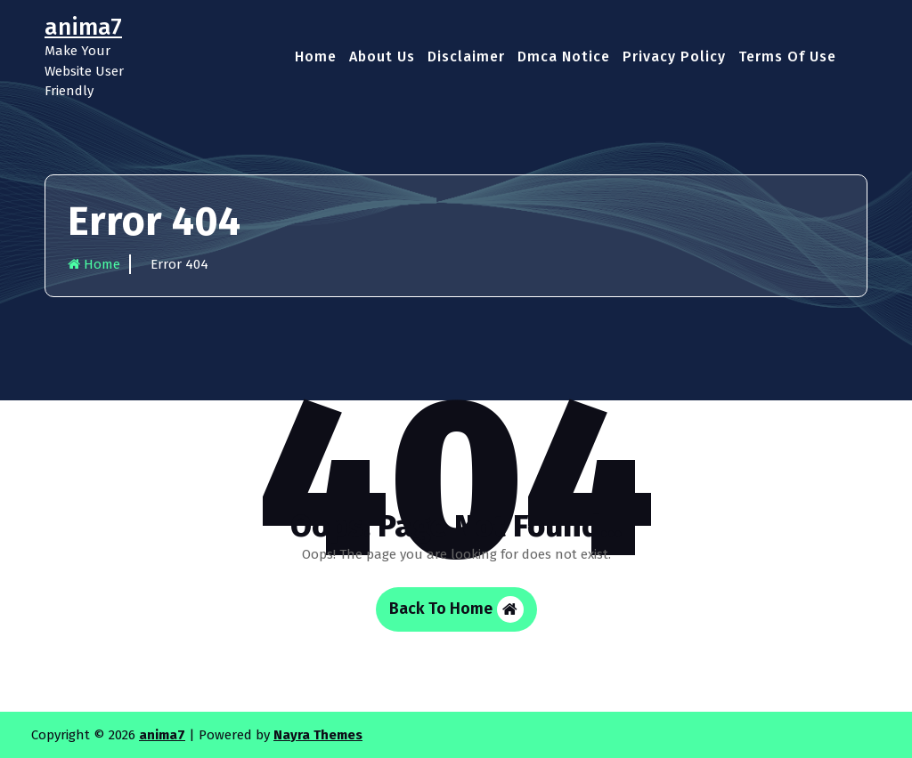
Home (316, 56)
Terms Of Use (787, 56)
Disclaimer (466, 56)
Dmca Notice (563, 56)
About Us (382, 56)
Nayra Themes (317, 735)
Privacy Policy (674, 56)
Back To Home (456, 609)
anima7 (162, 735)
